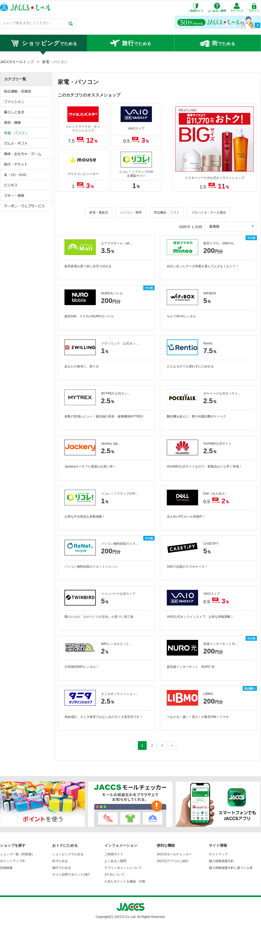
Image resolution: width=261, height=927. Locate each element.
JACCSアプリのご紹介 (173, 861)
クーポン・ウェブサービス (26, 206)
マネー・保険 (26, 195)
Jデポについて (114, 874)
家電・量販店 (98, 212)
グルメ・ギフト (26, 143)
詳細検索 (6, 868)
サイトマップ (218, 854)
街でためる (60, 861)
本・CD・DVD (26, 174)
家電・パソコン (26, 133)
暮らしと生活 (26, 112)
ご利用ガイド (113, 854)
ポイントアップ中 (12, 861)
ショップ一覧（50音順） (17, 854)
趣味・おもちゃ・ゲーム (26, 154)
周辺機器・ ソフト (167, 212)
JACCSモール (25, 7)
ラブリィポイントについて (123, 868)
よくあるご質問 (115, 861)
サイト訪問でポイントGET (71, 874)
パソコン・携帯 (131, 212)
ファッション (26, 101)
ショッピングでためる (68, 854)
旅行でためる (61, 868)
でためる (43, 43)
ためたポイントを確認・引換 (124, 881)
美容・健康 (26, 122)
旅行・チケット (26, 164)
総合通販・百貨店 (26, 91)
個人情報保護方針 (221, 861)
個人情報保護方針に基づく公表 (231, 868)
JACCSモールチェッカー (174, 854)
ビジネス (26, 185)
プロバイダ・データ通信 (208, 212)
